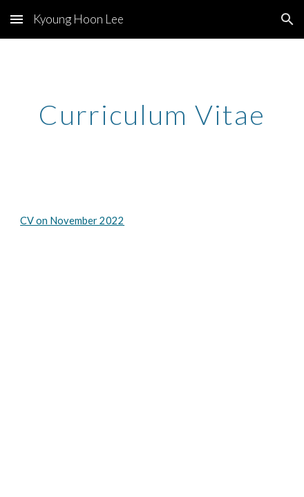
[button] (16, 19)
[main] (152, 114)
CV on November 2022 (72, 220)
